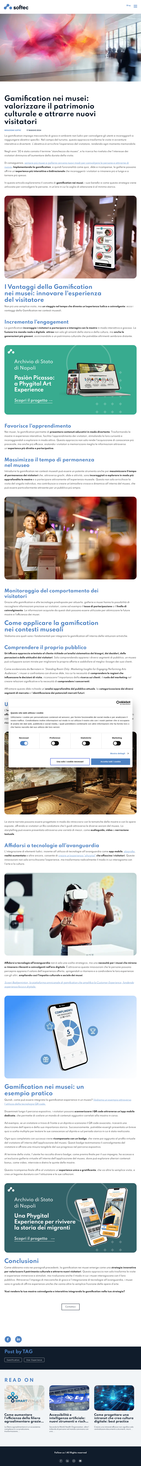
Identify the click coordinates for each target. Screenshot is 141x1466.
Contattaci (70, 1307)
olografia (129, 851)
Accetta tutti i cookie (111, 761)
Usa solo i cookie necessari (70, 761)
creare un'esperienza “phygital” (77, 855)
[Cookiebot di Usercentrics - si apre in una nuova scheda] (118, 703)
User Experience (34, 1360)
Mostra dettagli (117, 753)
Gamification (13, 1360)
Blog (129, 5)
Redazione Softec (12, 130)
